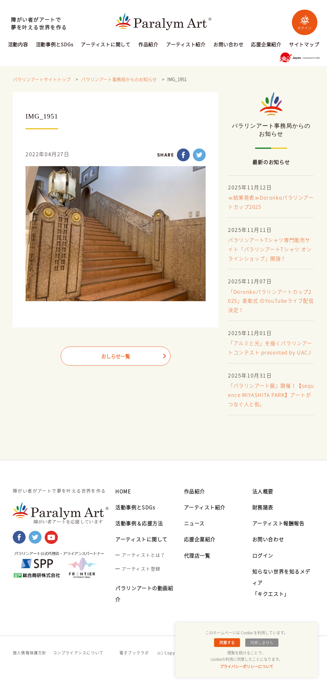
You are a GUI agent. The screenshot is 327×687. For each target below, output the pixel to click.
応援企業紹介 (266, 45)
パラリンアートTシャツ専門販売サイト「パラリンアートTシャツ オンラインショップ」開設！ (269, 250)
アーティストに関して (106, 45)
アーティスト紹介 (186, 45)
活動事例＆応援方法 (140, 532)
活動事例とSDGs (54, 45)
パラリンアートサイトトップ (42, 79)
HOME (123, 500)
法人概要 (263, 500)
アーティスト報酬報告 (280, 532)
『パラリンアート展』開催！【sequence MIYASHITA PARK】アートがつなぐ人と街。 (270, 404)
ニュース (195, 532)
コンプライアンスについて (78, 662)
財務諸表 (263, 516)
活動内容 (18, 45)
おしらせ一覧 (115, 357)
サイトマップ (304, 45)
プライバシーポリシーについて (246, 666)
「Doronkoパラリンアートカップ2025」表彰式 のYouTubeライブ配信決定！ (271, 301)
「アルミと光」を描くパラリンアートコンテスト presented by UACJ (270, 353)
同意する (227, 642)
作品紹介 (148, 45)
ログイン (304, 22)
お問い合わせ (228, 45)
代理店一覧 (198, 564)
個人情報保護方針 (30, 662)
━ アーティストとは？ (140, 564)
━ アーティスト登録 (137, 577)
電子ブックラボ (134, 662)
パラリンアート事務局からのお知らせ (119, 79)
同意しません (261, 642)
